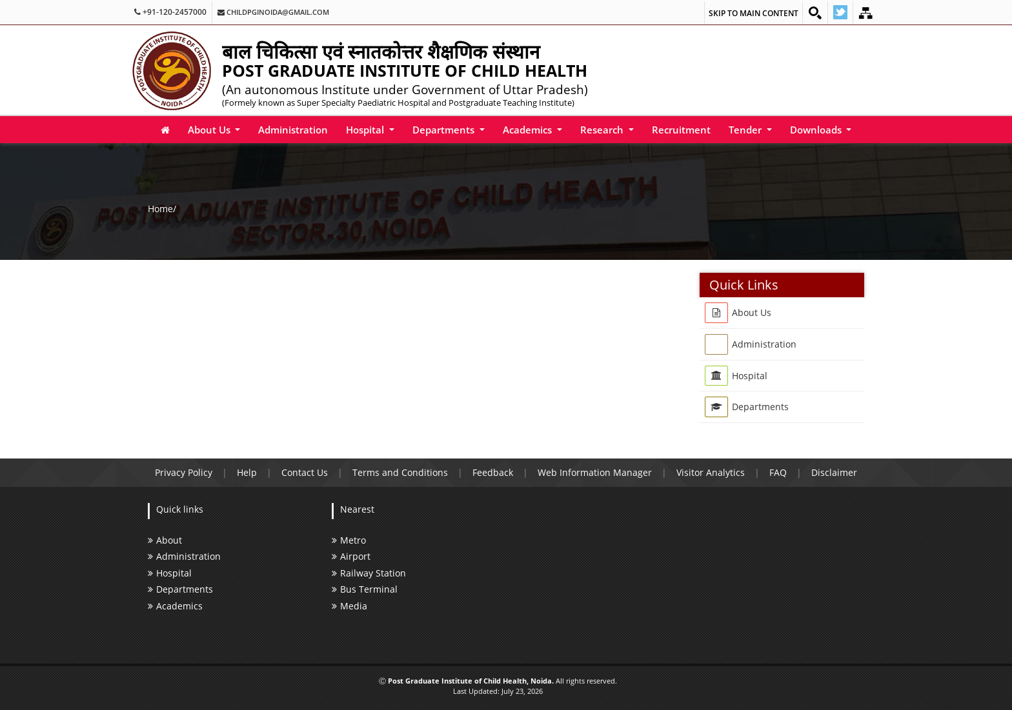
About (165, 540)
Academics (528, 129)
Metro (349, 540)
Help (247, 472)
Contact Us (304, 472)
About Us (210, 129)
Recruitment (681, 129)
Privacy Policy (183, 472)
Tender (746, 129)
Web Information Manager (595, 472)
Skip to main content (753, 13)
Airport (351, 556)
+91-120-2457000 (170, 12)
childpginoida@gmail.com (273, 12)
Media (349, 606)
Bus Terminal (365, 589)
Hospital (366, 129)
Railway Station (369, 573)
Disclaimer (834, 472)
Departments (444, 129)
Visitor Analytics (710, 472)
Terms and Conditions (400, 472)
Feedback (492, 472)
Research (603, 129)
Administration (293, 129)
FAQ (778, 472)
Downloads (817, 129)
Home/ (162, 208)
